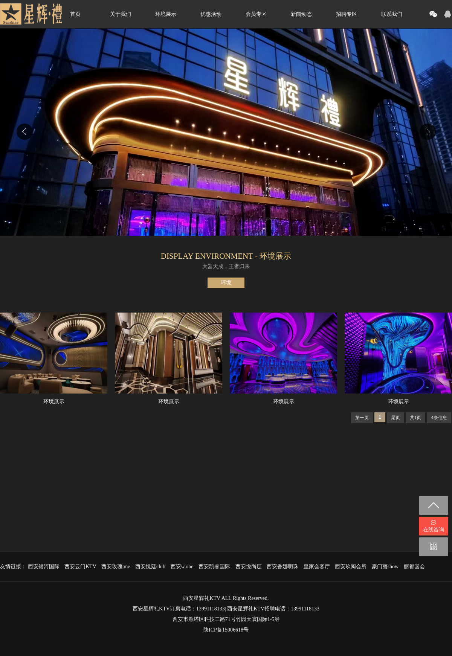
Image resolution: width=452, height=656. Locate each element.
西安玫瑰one (115, 566)
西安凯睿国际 (214, 566)
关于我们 (120, 14)
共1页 (415, 417)
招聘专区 (346, 14)
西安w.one (182, 566)
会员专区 (256, 14)
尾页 (395, 417)
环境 (226, 282)
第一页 (362, 417)
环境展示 (165, 14)
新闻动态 (301, 14)
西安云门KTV (80, 566)
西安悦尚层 (248, 566)
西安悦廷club (150, 566)
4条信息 (439, 417)
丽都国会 (414, 566)
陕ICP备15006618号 (226, 630)
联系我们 (391, 14)
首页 (75, 14)
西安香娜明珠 (282, 566)
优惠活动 (210, 14)
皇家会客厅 (317, 566)
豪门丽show (385, 566)
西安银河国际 (44, 566)
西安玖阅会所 (350, 566)
